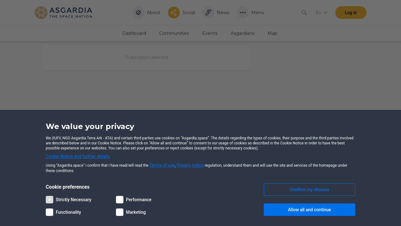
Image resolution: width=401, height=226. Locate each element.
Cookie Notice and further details (78, 156)
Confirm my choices (309, 189)
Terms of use (162, 165)
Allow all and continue (309, 209)
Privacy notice (190, 165)
